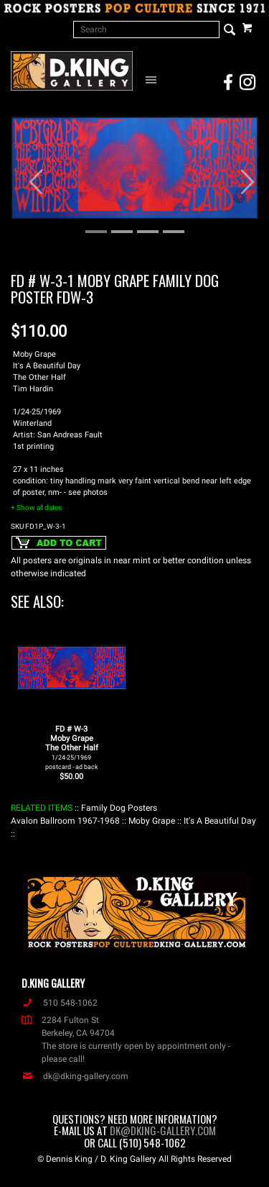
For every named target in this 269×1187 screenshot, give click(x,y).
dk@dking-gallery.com (75, 1076)
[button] (29, 175)
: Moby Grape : (151, 821)
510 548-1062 (60, 1003)
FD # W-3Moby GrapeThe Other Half (71, 747)
